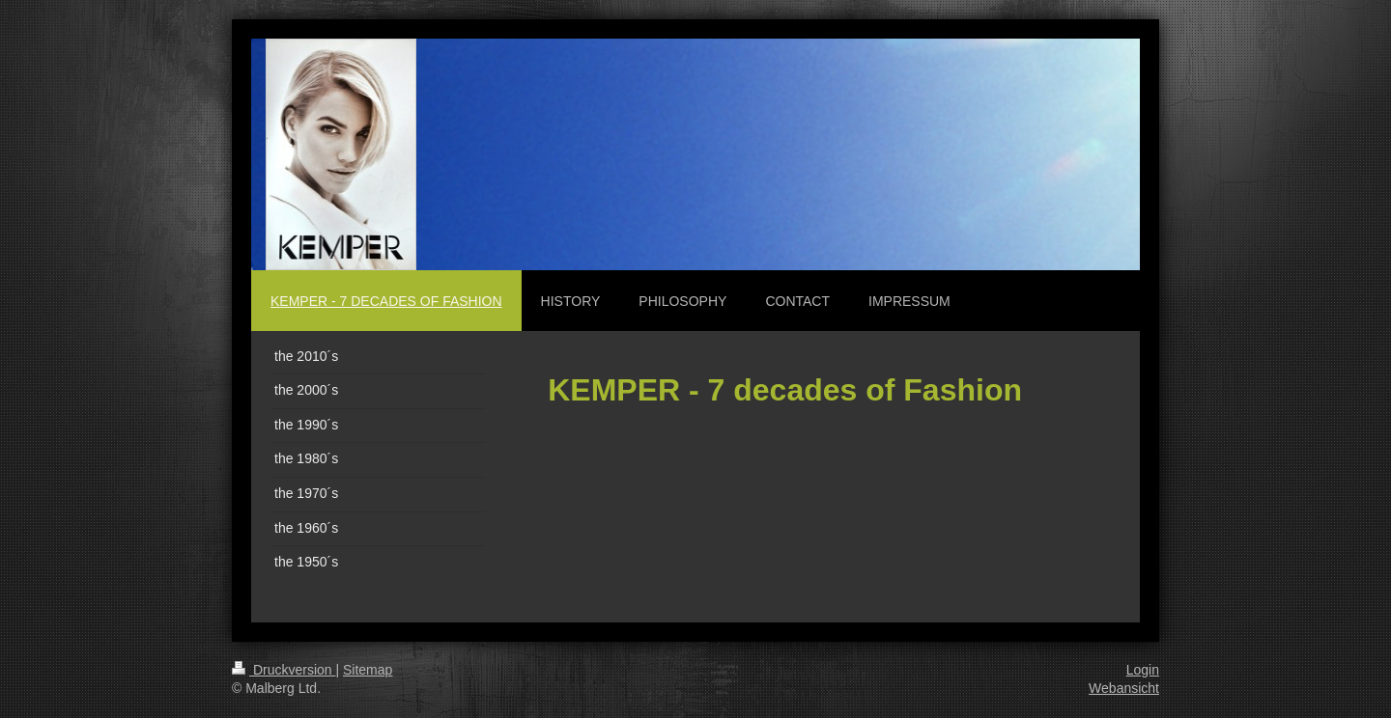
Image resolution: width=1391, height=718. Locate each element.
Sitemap (367, 669)
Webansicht (1124, 688)
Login (1142, 669)
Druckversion (283, 669)
